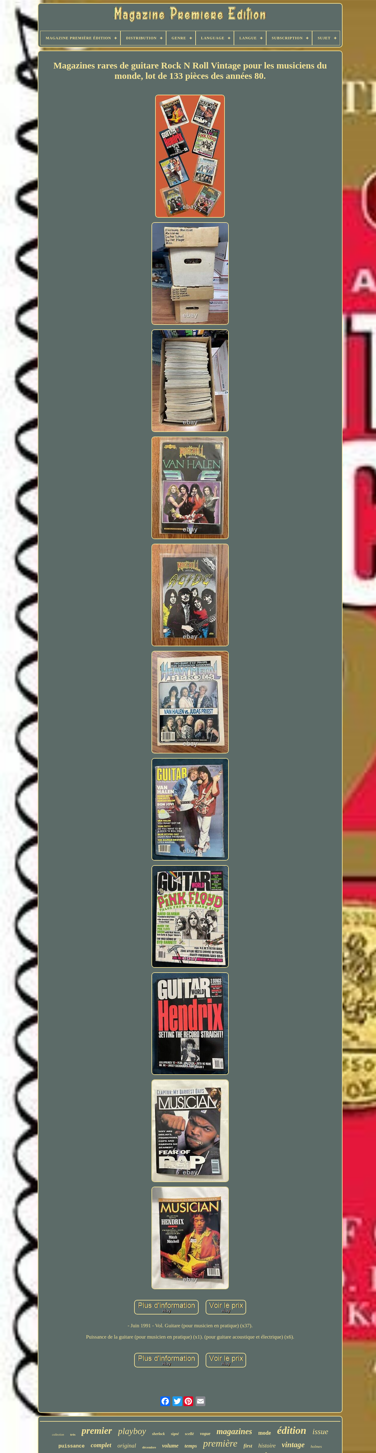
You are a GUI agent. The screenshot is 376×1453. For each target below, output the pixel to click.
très (72, 1434)
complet (101, 1445)
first (248, 1446)
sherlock (158, 1434)
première (220, 1443)
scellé (189, 1433)
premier (97, 1430)
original (126, 1445)
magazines (234, 1431)
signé (175, 1434)
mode (264, 1433)
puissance (71, 1446)
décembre (149, 1447)
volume (170, 1446)
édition (291, 1430)
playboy (132, 1431)
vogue (205, 1433)
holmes (316, 1446)
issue (320, 1431)
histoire (267, 1445)
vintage (293, 1445)
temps (191, 1446)
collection (58, 1434)
